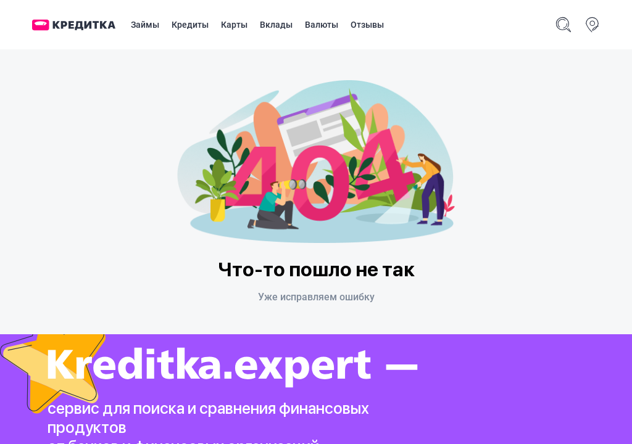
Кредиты (190, 25)
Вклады (276, 25)
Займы (145, 25)
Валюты (321, 25)
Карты (234, 25)
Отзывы (367, 25)
